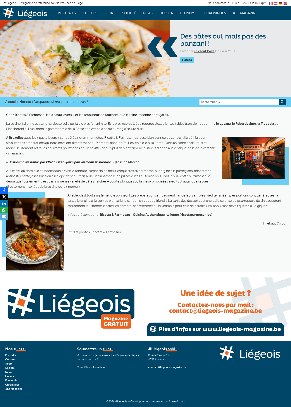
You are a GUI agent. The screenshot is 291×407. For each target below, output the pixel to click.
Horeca (166, 13)
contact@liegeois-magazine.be (167, 367)
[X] (4, 197)
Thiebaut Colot (204, 51)
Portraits (67, 13)
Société (129, 13)
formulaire (99, 367)
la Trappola (265, 123)
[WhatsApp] (4, 210)
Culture (90, 13)
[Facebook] (4, 190)
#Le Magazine (245, 13)
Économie (188, 13)
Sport (110, 13)
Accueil (11, 102)
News (148, 13)
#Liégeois (121, 401)
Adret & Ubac (177, 401)
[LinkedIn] (4, 203)
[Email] (4, 216)
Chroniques (215, 13)
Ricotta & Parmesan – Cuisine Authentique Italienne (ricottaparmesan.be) (156, 214)
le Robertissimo (244, 123)
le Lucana (223, 123)
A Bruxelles (15, 137)
